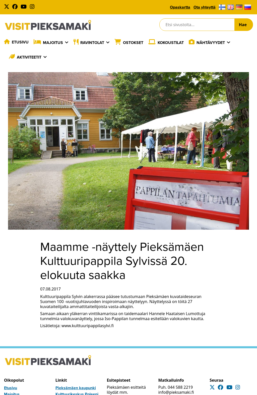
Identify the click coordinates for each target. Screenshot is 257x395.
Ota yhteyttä (205, 7)
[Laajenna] (66, 42)
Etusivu (20, 42)
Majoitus (53, 42)
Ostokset (133, 42)
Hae (243, 24)
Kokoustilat (171, 42)
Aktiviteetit (29, 57)
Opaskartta (180, 7)
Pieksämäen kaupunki (75, 388)
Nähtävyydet (211, 42)
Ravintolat (92, 42)
